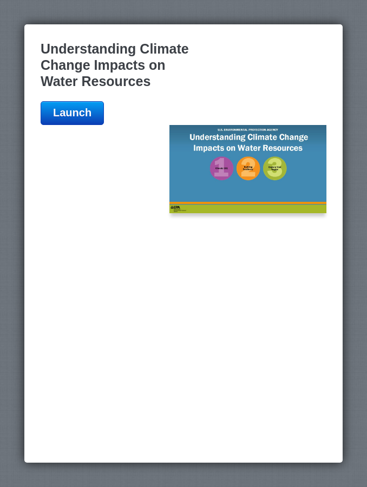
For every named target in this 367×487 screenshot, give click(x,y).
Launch (72, 113)
